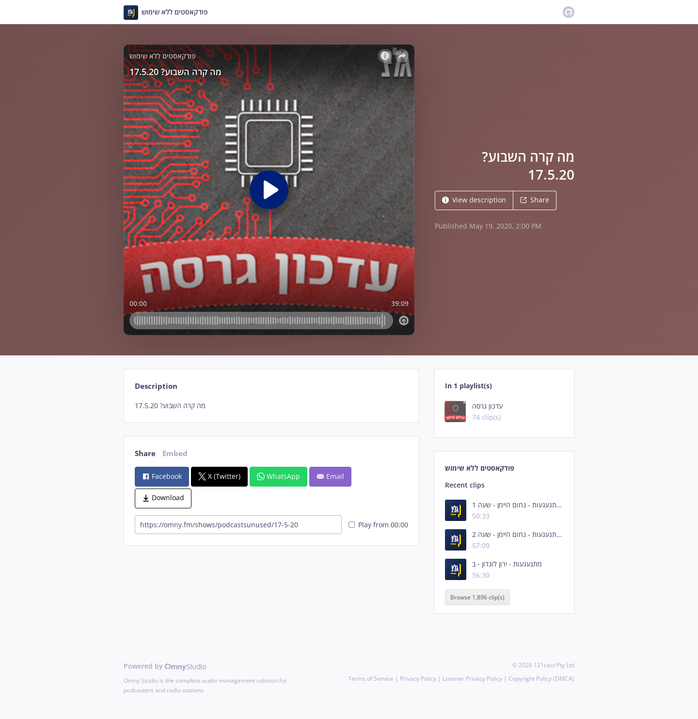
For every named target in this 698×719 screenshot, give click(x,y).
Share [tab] (145, 453)
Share (534, 199)
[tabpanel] (271, 406)
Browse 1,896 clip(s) (477, 597)
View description (474, 199)
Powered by (165, 666)
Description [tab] (156, 386)
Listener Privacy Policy (472, 678)
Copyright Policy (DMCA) (541, 678)
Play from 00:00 (378, 524)
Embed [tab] (175, 453)
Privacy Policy (418, 678)
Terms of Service (371, 678)
